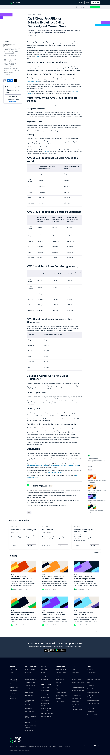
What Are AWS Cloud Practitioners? (9, 45)
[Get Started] (95, 2)
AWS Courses (29, 692)
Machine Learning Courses (30, 721)
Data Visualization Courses (30, 716)
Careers (89, 676)
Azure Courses (29, 689)
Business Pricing (76, 698)
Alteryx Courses (30, 685)
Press (88, 682)
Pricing (43, 672)
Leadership (90, 685)
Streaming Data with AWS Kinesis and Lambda (65, 465)
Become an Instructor (93, 679)
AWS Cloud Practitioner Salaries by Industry (10, 64)
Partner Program (77, 713)
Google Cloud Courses (29, 696)
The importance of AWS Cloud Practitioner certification (12, 49)
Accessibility (52, 746)
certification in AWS (33, 81)
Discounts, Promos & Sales (78, 683)
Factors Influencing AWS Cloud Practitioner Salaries (12, 52)
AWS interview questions (55, 472)
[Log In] (87, 2)
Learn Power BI (14, 676)
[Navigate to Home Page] (15, 2)
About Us (90, 669)
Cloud (39, 14)
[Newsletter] (57, 7)
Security (43, 676)
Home (29, 14)
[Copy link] (4, 80)
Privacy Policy (13, 746)
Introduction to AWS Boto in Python (37, 465)
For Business (75, 676)
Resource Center (61, 669)
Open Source (60, 689)
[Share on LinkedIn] (8, 80)
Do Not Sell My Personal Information (37, 746)
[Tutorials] (18, 7)
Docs (57, 685)
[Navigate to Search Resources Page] (76, 7)
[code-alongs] (48, 7)
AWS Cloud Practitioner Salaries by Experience (10, 60)
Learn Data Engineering (13, 679)
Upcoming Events (61, 672)
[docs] (24, 7)
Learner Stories (91, 672)
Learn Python (14, 669)
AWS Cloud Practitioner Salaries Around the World (11, 56)
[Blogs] (12, 7)
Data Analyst (45, 694)
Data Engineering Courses (30, 726)
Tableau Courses (30, 682)
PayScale (37, 56)
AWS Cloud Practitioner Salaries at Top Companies (11, 67)
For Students (75, 672)
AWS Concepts (47, 530)
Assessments (14, 684)
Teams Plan (75, 701)
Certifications (45, 687)
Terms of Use (67, 746)
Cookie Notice (23, 746)
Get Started (44, 669)
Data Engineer (45, 697)
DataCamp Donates (78, 690)
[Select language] (81, 2)
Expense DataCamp (78, 687)
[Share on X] (15, 80)
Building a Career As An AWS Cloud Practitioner (11, 71)
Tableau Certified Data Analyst (46, 709)
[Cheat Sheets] (38, 7)
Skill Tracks (13, 690)
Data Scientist (45, 690)
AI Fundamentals (46, 716)
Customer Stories (77, 709)
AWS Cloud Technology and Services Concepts (83, 530)
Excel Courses (29, 705)
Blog (34, 14)
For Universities (76, 679)
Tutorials (58, 682)
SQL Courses (29, 676)
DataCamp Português (90, 696)
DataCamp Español (93, 692)
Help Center (90, 711)
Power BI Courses (30, 679)
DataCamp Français (93, 703)
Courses (12, 693)
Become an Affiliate (93, 715)
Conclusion (7, 74)
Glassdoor (46, 151)
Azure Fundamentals (47, 713)
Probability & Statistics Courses (30, 731)
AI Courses (28, 708)
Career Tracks (14, 687)
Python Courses (30, 669)
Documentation (45, 679)
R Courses (28, 672)
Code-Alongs (60, 679)
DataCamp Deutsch (93, 700)
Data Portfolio (60, 701)
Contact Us (90, 689)
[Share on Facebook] (11, 80)
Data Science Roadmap (14, 697)
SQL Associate (45, 700)
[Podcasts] (29, 7)
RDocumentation (61, 692)
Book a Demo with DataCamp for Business (61, 697)
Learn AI (12, 672)
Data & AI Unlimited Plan (78, 705)
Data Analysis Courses (29, 712)
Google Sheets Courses (29, 700)
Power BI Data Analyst (45, 704)
